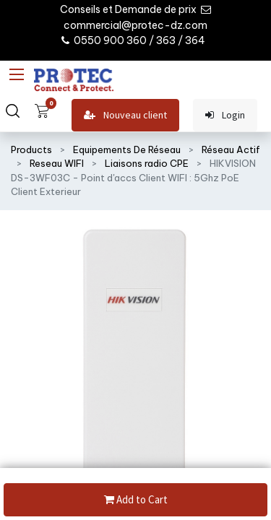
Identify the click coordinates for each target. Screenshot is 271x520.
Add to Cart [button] (136, 500)
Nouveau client (125, 115)
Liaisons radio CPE (147, 163)
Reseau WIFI (57, 163)
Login (225, 115)
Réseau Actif (231, 149)
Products (31, 149)
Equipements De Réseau (127, 149)
